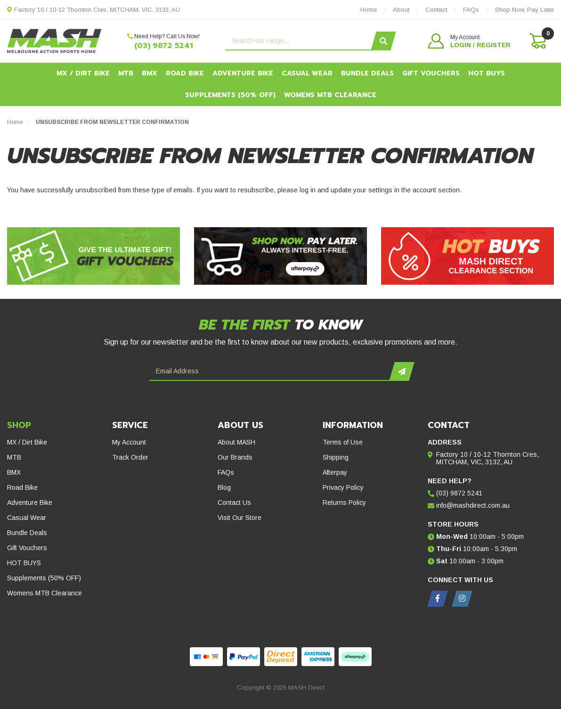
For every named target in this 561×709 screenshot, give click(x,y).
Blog (224, 487)
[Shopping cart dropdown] (537, 41)
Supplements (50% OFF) (230, 95)
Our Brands (235, 457)
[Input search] (299, 41)
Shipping (336, 457)
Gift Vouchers (431, 73)
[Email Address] (270, 371)
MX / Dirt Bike (83, 73)
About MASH (236, 442)
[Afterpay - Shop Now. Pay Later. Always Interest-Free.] (280, 256)
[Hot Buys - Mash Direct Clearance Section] (467, 256)
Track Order (130, 457)
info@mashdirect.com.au (473, 505)
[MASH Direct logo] (54, 40)
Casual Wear (307, 73)
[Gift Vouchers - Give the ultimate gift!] (93, 256)
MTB (125, 73)
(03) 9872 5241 (163, 45)
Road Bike (185, 73)
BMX (149, 73)
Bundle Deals (367, 73)
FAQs (226, 472)
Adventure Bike (242, 73)
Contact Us (234, 502)
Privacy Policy (343, 487)
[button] (469, 41)
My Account (129, 442)
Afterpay (335, 472)
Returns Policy (344, 502)
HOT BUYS (486, 73)
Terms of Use (343, 442)
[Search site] (383, 41)
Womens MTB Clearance (330, 95)
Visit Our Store (239, 517)
